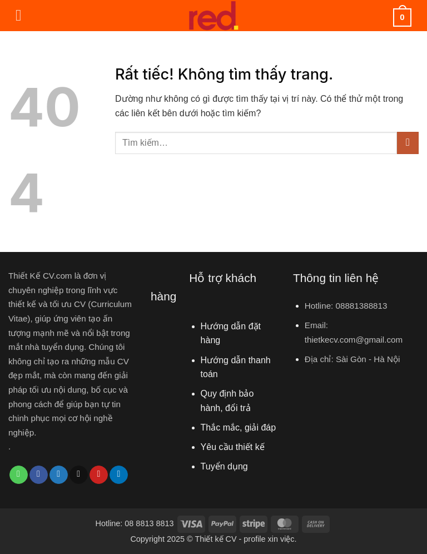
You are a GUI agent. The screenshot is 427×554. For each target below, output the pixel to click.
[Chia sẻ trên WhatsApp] (18, 475)
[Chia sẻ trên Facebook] (38, 475)
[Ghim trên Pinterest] (99, 475)
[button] (23, 16)
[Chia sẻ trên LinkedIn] (119, 475)
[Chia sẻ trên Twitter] (58, 475)
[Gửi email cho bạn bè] (78, 475)
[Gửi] (408, 143)
